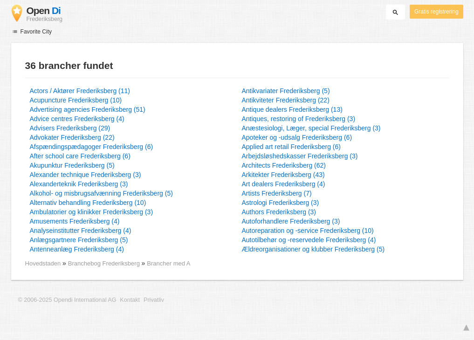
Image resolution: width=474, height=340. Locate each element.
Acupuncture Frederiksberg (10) (76, 100)
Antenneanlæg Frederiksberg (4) (77, 249)
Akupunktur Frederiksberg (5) (72, 165)
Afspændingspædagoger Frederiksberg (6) (91, 146)
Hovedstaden (43, 263)
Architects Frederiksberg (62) (284, 165)
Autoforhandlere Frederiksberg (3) (291, 221)
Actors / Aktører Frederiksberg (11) (80, 91)
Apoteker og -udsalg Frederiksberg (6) (297, 137)
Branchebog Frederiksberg (105, 263)
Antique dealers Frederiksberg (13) (292, 109)
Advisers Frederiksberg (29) (70, 128)
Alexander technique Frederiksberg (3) (85, 174)
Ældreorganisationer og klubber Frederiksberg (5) (313, 249)
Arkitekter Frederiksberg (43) (283, 174)
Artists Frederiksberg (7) (277, 193)
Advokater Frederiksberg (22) (72, 137)
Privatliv (154, 300)
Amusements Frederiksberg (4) (75, 221)
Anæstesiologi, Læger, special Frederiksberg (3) (311, 128)
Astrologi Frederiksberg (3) (280, 202)
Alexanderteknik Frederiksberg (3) (79, 184)
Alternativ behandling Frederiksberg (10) (88, 202)
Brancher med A (168, 263)
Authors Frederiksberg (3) (279, 212)
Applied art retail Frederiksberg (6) (291, 146)
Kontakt (130, 300)
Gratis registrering (436, 11)
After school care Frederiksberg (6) (80, 156)
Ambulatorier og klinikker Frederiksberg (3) (91, 212)
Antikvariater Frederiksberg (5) (286, 91)
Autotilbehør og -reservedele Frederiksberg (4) (309, 240)
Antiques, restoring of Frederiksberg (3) (299, 118)
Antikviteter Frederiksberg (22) (286, 100)
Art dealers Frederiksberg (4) (283, 184)
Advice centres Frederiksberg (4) (77, 118)
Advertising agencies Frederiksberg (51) (87, 109)
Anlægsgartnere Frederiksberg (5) (79, 240)
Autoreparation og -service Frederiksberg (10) (308, 230)
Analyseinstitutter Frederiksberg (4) (80, 230)
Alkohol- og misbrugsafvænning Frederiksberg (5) (101, 193)
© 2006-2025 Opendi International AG (67, 300)
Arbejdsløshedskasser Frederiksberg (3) (300, 156)
